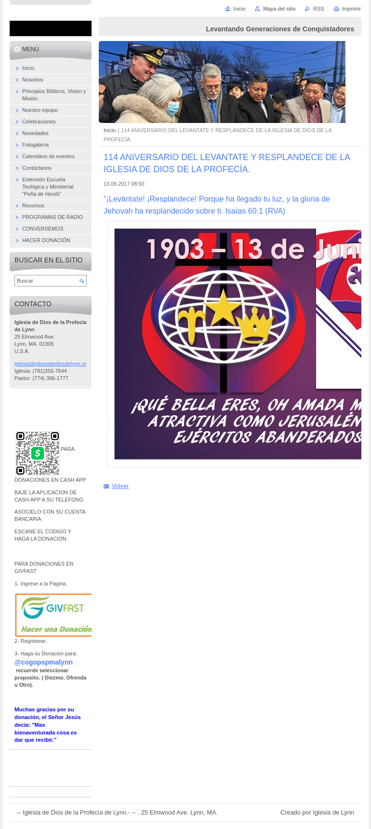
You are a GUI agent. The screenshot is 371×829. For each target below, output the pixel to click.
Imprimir (351, 9)
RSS (318, 9)
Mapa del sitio (279, 9)
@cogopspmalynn (43, 662)
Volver (120, 485)
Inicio (110, 130)
